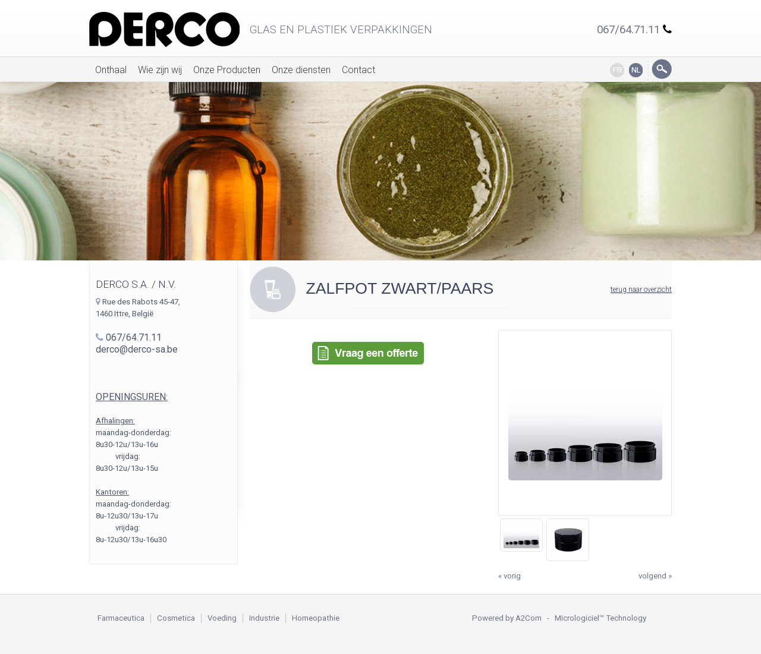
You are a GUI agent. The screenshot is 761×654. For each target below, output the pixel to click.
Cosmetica (176, 618)
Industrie (264, 618)
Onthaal (111, 70)
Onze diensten (301, 70)
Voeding (222, 618)
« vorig (509, 575)
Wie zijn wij (160, 70)
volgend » (655, 575)
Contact (358, 70)
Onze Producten (227, 70)
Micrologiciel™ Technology (600, 618)
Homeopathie (315, 618)
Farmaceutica (121, 618)
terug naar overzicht (641, 289)
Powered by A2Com (507, 618)
